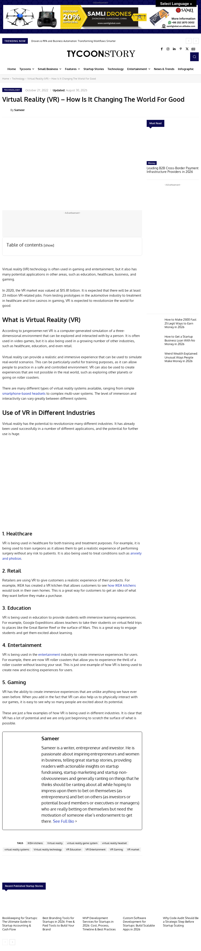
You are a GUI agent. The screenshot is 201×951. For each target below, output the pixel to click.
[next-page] (12, 941)
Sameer (19, 110)
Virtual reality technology (48, 849)
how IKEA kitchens (122, 585)
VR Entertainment (95, 849)
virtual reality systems (17, 849)
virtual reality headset (114, 843)
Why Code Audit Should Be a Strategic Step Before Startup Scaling (181, 921)
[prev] (188, 41)
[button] (194, 56)
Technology (18, 78)
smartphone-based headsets (23, 393)
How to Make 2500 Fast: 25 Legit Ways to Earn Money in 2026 (181, 322)
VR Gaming (116, 849)
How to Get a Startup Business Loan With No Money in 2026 (180, 339)
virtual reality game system (82, 843)
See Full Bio (63, 821)
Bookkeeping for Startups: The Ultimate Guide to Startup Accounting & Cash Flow (20, 923)
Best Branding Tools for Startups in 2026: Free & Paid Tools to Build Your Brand (59, 923)
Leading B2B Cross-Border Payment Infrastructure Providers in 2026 (170, 169)
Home (5, 78)
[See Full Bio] (76, 821)
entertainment (49, 654)
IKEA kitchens (35, 843)
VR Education (73, 849)
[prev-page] (5, 941)
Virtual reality (54, 843)
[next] (196, 41)
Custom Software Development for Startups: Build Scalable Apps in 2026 (139, 923)
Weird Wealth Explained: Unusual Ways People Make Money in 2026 (181, 356)
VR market (133, 849)
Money (151, 163)
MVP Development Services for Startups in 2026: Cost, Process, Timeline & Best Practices (99, 923)
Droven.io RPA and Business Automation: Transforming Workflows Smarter (73, 41)
